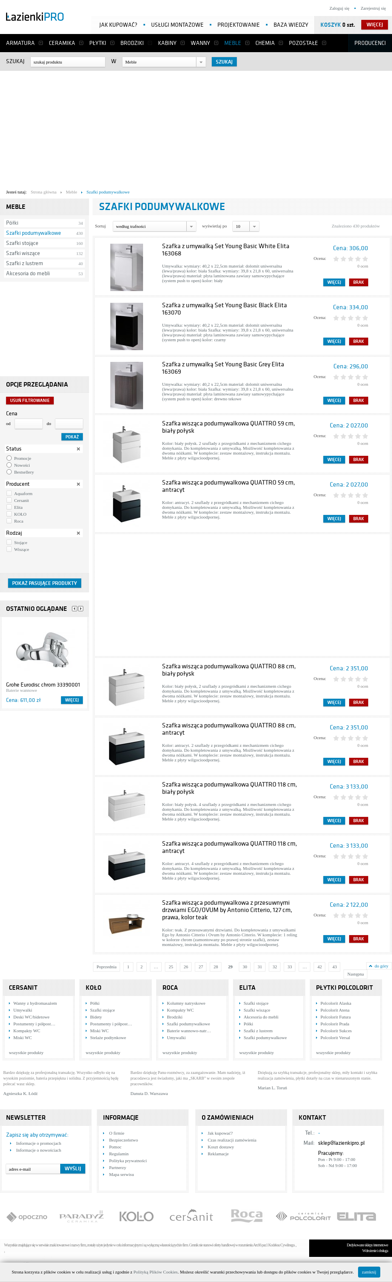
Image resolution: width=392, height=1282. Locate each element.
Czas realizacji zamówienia (232, 1139)
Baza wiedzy (291, 25)
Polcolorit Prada (334, 1023)
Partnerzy (117, 1167)
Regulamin (119, 1153)
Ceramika (62, 43)
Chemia (265, 43)
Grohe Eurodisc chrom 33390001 (43, 685)
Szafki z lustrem (24, 263)
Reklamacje (218, 1153)
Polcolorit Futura (335, 1016)
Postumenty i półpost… (34, 1023)
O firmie (116, 1133)
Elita (18, 507)
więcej (375, 25)
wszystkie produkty (26, 1052)
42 (319, 966)
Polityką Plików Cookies (155, 1271)
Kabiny (167, 43)
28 (215, 966)
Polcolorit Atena (335, 1010)
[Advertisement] (155, 128)
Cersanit (21, 500)
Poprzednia (106, 966)
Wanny (200, 43)
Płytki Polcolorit (344, 987)
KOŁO (20, 514)
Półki (12, 223)
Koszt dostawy (221, 1146)
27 (200, 966)
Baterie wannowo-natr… (189, 1030)
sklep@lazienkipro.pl (341, 1143)
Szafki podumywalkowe (33, 233)
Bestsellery (24, 472)
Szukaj (15, 61)
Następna (355, 974)
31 (259, 966)
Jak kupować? (118, 25)
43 (334, 966)
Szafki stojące (22, 243)
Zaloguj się (339, 8)
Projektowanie (238, 25)
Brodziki (132, 43)
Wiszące (21, 549)
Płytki (97, 43)
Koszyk (330, 25)
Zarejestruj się (373, 8)
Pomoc (115, 1146)
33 (289, 966)
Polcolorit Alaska (335, 1003)
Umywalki (22, 1010)
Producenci (370, 43)
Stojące (20, 542)
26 (185, 966)
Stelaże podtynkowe (108, 1037)
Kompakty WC (26, 1030)
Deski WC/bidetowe (31, 1016)
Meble (232, 43)
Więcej (72, 700)
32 (274, 966)
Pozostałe (303, 43)
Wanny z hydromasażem (35, 1003)
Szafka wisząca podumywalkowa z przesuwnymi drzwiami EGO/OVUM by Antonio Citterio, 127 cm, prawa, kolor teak (227, 910)
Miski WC (22, 1037)
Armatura (20, 43)
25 (171, 966)
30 (244, 966)
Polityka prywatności (128, 1160)
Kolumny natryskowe (186, 1003)
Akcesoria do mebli (28, 273)
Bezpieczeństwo (123, 1139)
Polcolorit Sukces (336, 1030)
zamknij (369, 1271)
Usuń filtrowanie (30, 400)
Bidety (96, 1016)
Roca (18, 521)
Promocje (22, 458)
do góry (381, 965)
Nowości (22, 465)
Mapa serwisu (121, 1174)
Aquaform (23, 493)
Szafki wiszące (23, 253)
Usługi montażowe (177, 25)
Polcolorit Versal (335, 1037)
